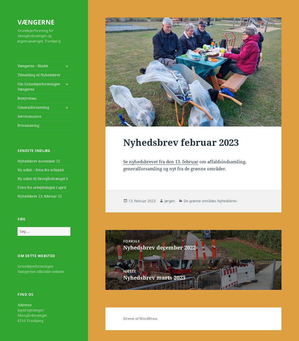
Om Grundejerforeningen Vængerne (39, 87)
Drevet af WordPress (140, 318)
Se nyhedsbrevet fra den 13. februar (160, 162)
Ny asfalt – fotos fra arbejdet (41, 169)
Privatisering (28, 125)
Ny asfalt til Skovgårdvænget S (43, 178)
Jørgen (169, 200)
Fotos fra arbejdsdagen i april (42, 187)
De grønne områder (199, 200)
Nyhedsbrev (227, 200)
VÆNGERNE (36, 22)
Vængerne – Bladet (33, 65)
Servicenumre (29, 116)
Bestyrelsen (27, 98)
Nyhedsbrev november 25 (39, 161)
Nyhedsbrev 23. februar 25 (40, 196)
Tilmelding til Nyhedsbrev (39, 74)
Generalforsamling (33, 107)
